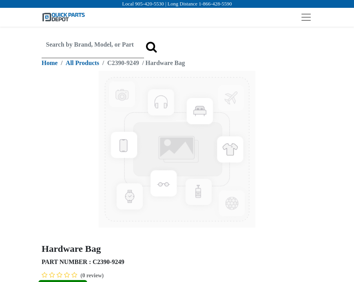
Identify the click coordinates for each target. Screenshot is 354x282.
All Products (82, 63)
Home (50, 63)
